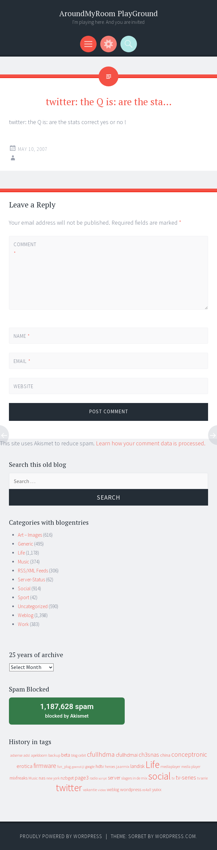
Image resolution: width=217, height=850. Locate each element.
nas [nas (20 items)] (42, 778)
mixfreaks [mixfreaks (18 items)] (18, 778)
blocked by (67, 710)
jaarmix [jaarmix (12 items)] (122, 766)
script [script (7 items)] (103, 778)
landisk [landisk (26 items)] (137, 766)
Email (22, 361)
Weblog (25, 615)
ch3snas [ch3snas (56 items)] (149, 754)
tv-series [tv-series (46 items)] (186, 777)
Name (22, 336)
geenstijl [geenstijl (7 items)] (78, 767)
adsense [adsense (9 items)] (16, 755)
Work (23, 624)
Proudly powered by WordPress (61, 836)
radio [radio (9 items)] (94, 778)
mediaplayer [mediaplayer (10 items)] (170, 766)
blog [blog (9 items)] (74, 755)
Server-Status (31, 579)
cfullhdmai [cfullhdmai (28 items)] (127, 755)
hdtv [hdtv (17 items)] (100, 766)
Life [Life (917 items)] (152, 764)
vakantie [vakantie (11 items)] (90, 789)
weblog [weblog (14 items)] (113, 789)
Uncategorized (33, 606)
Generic (25, 544)
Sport (23, 597)
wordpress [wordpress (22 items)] (130, 789)
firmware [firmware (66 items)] (44, 766)
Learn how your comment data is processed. (150, 443)
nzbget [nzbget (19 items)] (67, 778)
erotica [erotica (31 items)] (24, 766)
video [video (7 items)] (102, 790)
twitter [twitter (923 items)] (69, 788)
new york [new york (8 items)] (53, 778)
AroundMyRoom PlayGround (108, 13)
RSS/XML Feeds (33, 570)
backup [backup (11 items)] (54, 755)
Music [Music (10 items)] (33, 778)
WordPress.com (175, 836)
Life (21, 553)
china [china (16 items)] (165, 755)
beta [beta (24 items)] (65, 755)
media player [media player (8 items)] (190, 766)
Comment (25, 248)
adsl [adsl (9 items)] (26, 755)
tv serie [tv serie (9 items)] (202, 778)
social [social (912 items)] (159, 776)
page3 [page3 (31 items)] (82, 777)
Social (24, 588)
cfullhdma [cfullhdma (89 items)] (101, 754)
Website (23, 386)
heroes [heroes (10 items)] (110, 766)
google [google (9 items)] (90, 766)
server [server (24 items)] (114, 778)
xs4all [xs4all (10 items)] (146, 789)
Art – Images (30, 535)
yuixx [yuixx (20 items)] (156, 789)
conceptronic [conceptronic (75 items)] (189, 754)
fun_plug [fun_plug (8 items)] (64, 766)
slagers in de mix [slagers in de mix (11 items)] (134, 778)
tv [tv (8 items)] (173, 778)
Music (23, 562)
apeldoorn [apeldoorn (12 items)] (39, 755)
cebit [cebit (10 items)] (82, 755)
